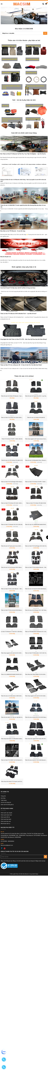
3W (12, 757)
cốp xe (36, 599)
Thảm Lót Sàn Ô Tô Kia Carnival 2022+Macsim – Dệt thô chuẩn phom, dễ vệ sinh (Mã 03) (23, 727)
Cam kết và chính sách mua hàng (24, 138)
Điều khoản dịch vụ (5, 1023)
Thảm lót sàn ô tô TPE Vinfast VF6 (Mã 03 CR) (12, 505)
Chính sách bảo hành (6, 1019)
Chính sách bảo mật (6, 1021)
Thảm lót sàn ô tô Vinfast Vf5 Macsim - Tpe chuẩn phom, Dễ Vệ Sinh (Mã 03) (20, 410)
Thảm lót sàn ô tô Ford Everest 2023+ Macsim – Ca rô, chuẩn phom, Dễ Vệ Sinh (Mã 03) (22, 664)
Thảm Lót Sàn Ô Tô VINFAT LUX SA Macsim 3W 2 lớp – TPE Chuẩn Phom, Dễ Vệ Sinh (22, 949)
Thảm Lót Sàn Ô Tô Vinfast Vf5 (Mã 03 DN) (35, 569)
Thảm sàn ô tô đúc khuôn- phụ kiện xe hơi (24, 41)
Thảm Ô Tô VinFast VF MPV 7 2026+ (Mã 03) (12, 474)
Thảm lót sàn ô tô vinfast (24, 380)
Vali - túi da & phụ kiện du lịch (24, 103)
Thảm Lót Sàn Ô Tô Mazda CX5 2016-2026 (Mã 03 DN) (14, 600)
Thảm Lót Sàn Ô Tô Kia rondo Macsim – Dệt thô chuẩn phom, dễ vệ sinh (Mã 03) (20, 696)
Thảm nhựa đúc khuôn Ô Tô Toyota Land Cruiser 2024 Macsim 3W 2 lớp (18, 981)
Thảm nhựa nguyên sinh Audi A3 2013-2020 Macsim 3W (15, 791)
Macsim (12, 440)
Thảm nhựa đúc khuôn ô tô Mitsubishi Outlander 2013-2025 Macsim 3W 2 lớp (20, 918)
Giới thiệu (3, 998)
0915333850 (4, 1041)
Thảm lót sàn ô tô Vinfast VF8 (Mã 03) (36, 442)
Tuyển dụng (3, 1000)
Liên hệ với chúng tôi (6, 1002)
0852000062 (11, 1041)
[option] (24, 15)
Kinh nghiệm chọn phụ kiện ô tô (24, 271)
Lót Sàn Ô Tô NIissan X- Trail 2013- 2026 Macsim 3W (14, 759)
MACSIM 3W (36, 726)
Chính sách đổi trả (5, 1017)
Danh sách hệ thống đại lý (7, 1004)
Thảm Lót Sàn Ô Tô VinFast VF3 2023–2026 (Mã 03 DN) (14, 569)
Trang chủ (3, 996)
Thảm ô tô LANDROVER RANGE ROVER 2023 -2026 (13, 822)
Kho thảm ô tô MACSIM (24, 28)
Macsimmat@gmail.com (7, 1045)
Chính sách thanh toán (6, 1014)
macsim (36, 409)
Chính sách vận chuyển (6, 1012)
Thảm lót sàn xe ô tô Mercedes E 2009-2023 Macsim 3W (15, 854)
